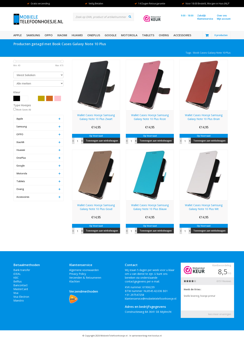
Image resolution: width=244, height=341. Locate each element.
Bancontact (20, 285)
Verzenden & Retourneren (85, 277)
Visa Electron (21, 296)
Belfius (17, 281)
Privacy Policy (77, 274)
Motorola (129, 35)
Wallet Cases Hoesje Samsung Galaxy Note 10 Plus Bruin (203, 117)
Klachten (74, 281)
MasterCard (20, 289)
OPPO (49, 35)
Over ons (222, 15)
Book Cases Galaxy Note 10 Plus (212, 52)
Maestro (18, 300)
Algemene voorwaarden (84, 270)
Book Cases (23, 109)
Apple (17, 35)
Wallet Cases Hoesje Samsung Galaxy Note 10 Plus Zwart (96, 117)
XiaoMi (62, 35)
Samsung (33, 35)
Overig (164, 35)
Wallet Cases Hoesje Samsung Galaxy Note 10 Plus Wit (203, 207)
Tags (188, 52)
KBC (16, 277)
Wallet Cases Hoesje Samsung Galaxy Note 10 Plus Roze (150, 117)
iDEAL (17, 274)
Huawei (77, 35)
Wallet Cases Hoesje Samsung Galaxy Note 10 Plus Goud (96, 207)
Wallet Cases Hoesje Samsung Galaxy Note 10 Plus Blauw (150, 207)
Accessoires (182, 35)
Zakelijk (201, 15)
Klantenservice (205, 18)
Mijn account (224, 18)
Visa (15, 293)
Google (110, 35)
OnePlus (93, 35)
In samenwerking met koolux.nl (145, 335)
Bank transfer (21, 270)
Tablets (148, 35)
